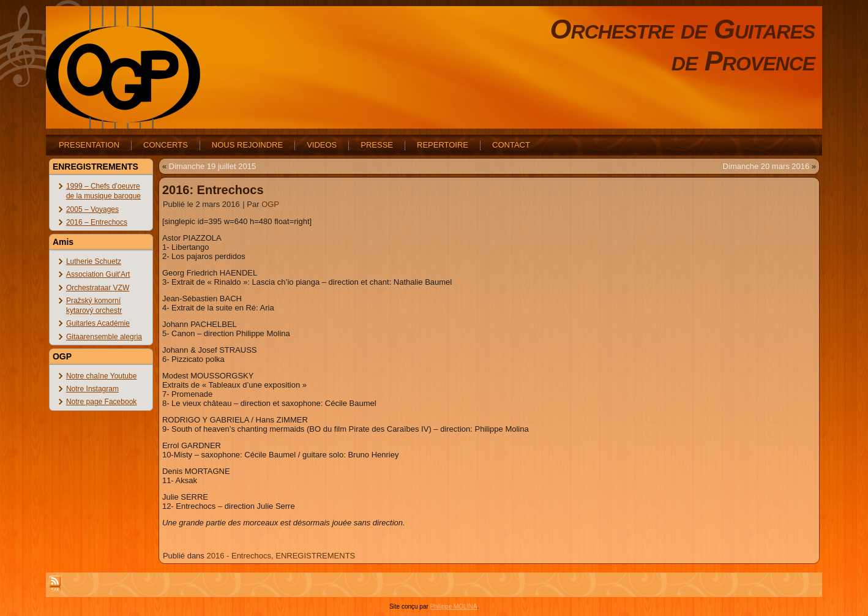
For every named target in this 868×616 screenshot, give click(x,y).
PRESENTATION (89, 144)
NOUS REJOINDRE (247, 144)
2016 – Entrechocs (96, 222)
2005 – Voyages (92, 209)
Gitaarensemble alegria (104, 336)
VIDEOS (322, 144)
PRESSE (377, 144)
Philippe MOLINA (453, 606)
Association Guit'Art (98, 274)
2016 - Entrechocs (238, 555)
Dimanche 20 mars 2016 (766, 166)
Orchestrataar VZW (97, 288)
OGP (270, 204)
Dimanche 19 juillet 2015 (212, 166)
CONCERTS (165, 144)
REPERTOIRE (442, 144)
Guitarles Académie (98, 323)
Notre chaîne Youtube (101, 376)
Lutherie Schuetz (93, 261)
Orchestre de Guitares (682, 29)
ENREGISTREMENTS (315, 555)
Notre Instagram (92, 389)
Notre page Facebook (101, 401)
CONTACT (511, 144)
